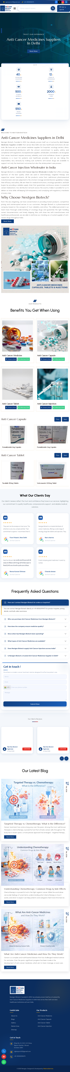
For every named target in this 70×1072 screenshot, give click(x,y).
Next (65, 419)
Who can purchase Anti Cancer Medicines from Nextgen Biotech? (29, 619)
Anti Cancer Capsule (46, 355)
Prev (57, 419)
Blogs (13, 1019)
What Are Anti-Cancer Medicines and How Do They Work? (33, 954)
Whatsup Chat (23, 359)
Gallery (13, 1023)
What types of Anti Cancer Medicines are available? (24, 641)
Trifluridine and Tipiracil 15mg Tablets (14, 483)
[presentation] (62, 758)
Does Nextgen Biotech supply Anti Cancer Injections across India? (30, 648)
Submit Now (35, 704)
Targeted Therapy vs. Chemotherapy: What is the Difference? (34, 823)
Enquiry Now (11, 359)
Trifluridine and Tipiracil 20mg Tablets (49, 483)
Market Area (15, 1026)
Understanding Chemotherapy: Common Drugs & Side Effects (35, 889)
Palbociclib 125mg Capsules (11, 447)
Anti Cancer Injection (46, 404)
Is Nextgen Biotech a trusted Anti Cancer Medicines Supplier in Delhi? (31, 656)
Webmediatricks (48, 1068)
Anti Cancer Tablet (10, 404)
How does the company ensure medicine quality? (24, 626)
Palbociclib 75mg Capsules (45, 447)
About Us (14, 1016)
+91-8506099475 (28, 2)
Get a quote (63, 8)
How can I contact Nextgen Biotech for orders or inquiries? (27, 602)
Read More (33, 51)
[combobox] (7, 687)
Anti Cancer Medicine (12, 355)
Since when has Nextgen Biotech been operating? (24, 634)
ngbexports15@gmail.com (11, 2)
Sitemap (14, 1030)
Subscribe (27, 749)
